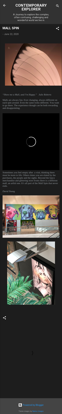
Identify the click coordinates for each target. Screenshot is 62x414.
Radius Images (38, 411)
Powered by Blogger (31, 405)
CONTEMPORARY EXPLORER (31, 7)
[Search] (57, 6)
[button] (57, 29)
